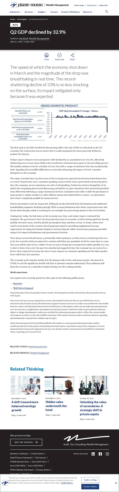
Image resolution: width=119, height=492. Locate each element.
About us (88, 12)
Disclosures (40, 457)
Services (30, 12)
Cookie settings (90, 480)
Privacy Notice (43, 469)
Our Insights (22, 19)
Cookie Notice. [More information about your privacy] (67, 483)
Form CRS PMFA (17, 465)
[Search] (106, 11)
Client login (79, 5)
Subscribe (103, 5)
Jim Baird (23, 39)
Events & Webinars (70, 12)
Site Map (26, 473)
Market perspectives (37, 346)
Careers (54, 12)
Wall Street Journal (23, 288)
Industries (15, 12)
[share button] (72, 56)
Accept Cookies (90, 486)
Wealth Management (39, 39)
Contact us (92, 5)
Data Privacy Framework (21, 457)
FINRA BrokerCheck (19, 461)
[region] (59, 483)
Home (12, 19)
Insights (42, 12)
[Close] (116, 483)
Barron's (17, 284)
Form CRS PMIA (35, 465)
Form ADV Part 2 (39, 461)
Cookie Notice (37, 453)
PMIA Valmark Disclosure (22, 469)
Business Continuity (19, 453)
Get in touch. (24, 442)
